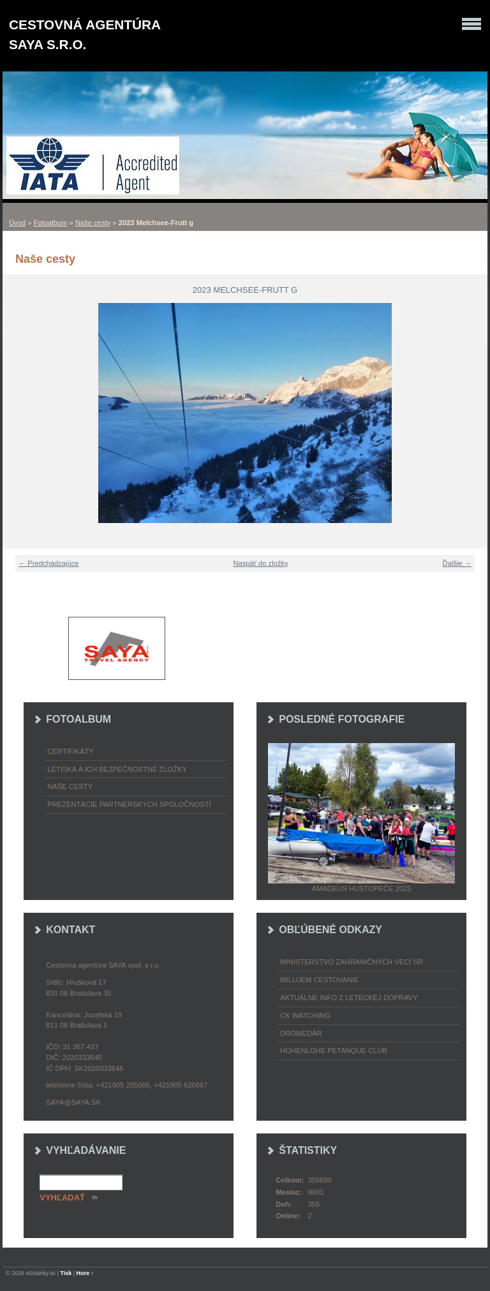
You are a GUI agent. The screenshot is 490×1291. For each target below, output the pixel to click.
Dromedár (301, 1033)
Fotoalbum (51, 222)
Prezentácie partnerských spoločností (129, 804)
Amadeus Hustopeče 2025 (362, 888)
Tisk (65, 1273)
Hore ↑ (85, 1273)
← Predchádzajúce (49, 563)
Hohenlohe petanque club (333, 1050)
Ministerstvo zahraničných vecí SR (351, 962)
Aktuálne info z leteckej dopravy (349, 997)
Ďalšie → (457, 563)
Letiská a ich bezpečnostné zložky (117, 769)
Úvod (17, 222)
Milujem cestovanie (319, 980)
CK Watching (305, 1015)
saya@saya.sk (73, 1102)
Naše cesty (92, 222)
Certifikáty (70, 751)
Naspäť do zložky (260, 563)
